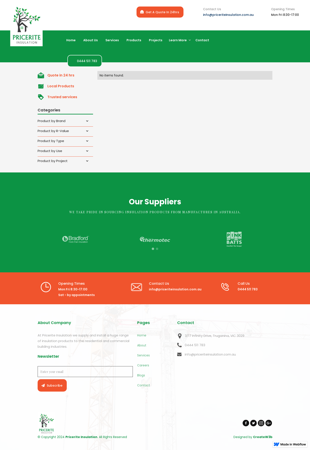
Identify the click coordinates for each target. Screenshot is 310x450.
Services (143, 355)
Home (141, 335)
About (141, 345)
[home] (26, 25)
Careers (143, 365)
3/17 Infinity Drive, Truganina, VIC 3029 (214, 335)
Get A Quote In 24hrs (162, 12)
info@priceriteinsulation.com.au (228, 15)
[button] (179, 40)
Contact (143, 385)
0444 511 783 (195, 345)
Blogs (141, 375)
